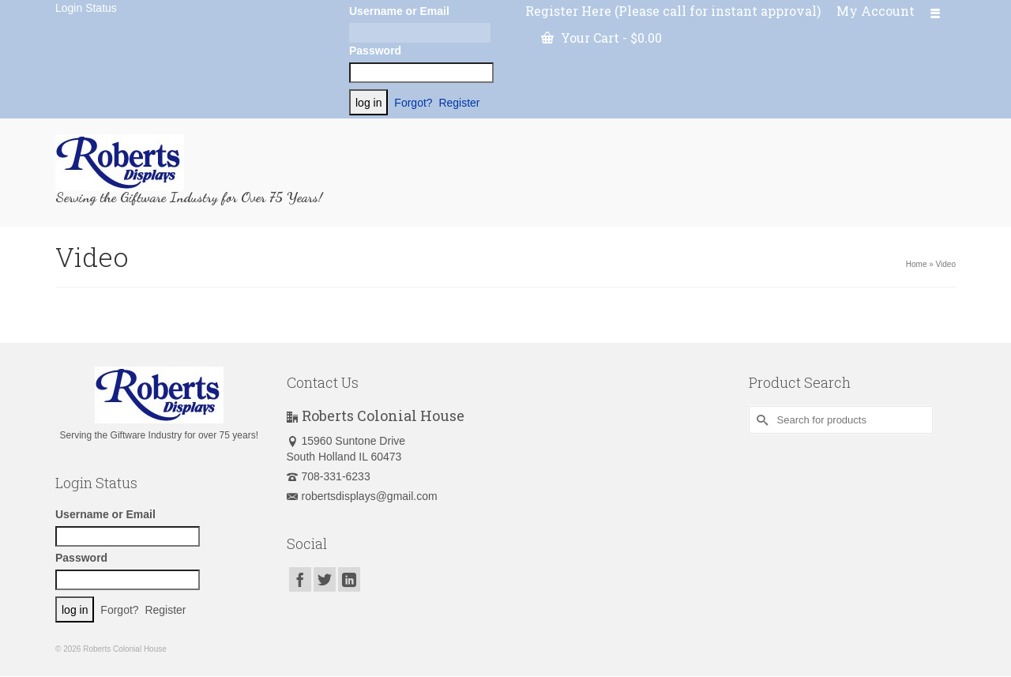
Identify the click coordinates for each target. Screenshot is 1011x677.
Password (375, 50)
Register (458, 102)
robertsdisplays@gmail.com (362, 496)
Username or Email (399, 11)
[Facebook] (300, 579)
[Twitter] (325, 579)
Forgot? (413, 102)
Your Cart (601, 37)
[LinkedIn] (349, 579)
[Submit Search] (760, 420)
